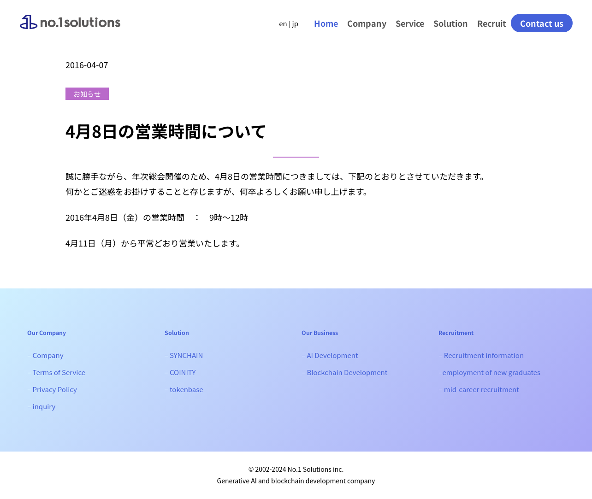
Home (326, 23)
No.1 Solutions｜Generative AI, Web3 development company (70, 30)
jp (295, 23)
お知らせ (87, 94)
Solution (450, 23)
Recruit (491, 23)
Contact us (541, 23)
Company (366, 23)
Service (410, 23)
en (283, 23)
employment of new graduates (491, 372)
